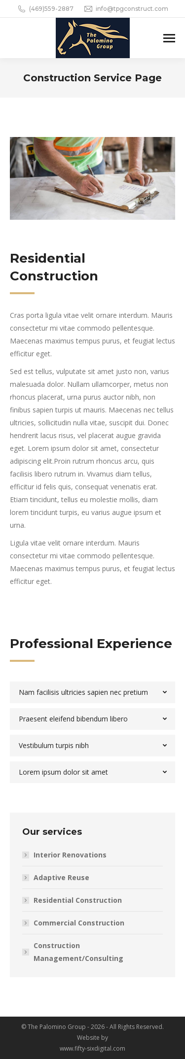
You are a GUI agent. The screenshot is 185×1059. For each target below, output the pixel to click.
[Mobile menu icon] (169, 38)
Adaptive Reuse (61, 877)
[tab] (92, 692)
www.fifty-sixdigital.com (92, 1048)
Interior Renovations (70, 854)
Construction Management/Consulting (78, 952)
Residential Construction (78, 900)
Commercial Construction (79, 922)
